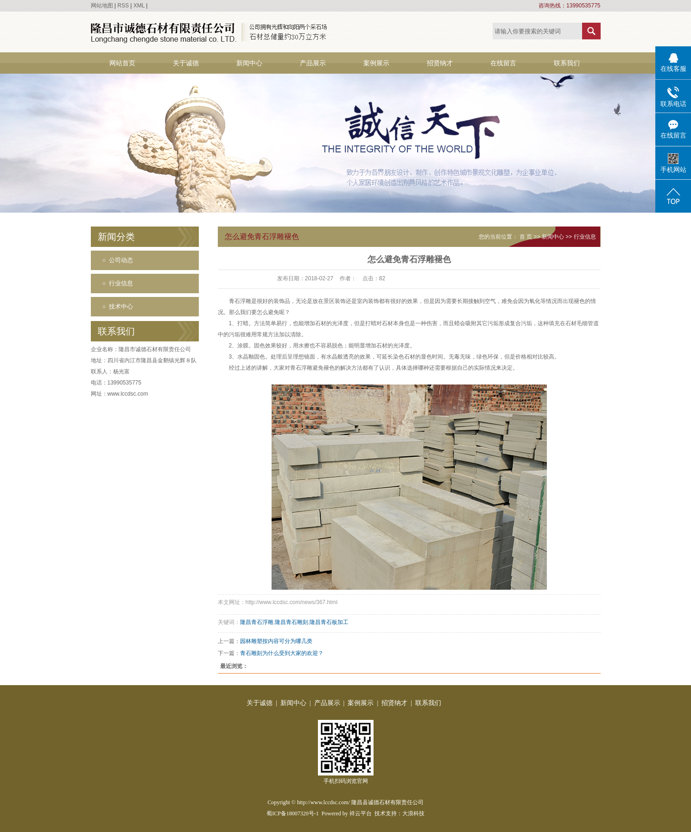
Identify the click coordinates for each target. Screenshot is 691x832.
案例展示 (376, 63)
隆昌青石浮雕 (256, 622)
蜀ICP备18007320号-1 (292, 813)
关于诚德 (186, 63)
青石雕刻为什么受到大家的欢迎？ (281, 653)
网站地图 (102, 5)
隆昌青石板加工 (329, 622)
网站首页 (122, 63)
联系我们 (567, 63)
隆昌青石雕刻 (291, 622)
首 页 (526, 236)
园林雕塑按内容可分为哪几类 (276, 641)
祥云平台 (360, 813)
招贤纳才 (440, 63)
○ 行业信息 (117, 283)
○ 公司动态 (117, 260)
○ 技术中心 (117, 306)
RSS (123, 5)
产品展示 (313, 63)
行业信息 (585, 236)
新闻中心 (249, 63)
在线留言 (503, 63)
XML (139, 5)
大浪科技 (413, 813)
